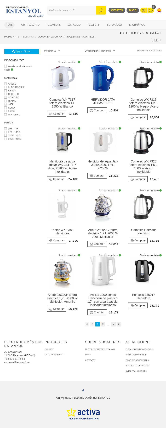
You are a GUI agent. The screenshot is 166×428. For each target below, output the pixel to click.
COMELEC (11, 97)
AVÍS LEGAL (131, 371)
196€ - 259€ (12, 138)
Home (8, 36)
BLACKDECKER (14, 87)
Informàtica (137, 24)
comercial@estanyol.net (17, 362)
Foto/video (114, 24)
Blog (132, 10)
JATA (8, 104)
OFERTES (49, 349)
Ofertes (117, 10)
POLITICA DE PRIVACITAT (137, 365)
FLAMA (10, 100)
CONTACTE (90, 360)
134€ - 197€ (12, 135)
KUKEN (9, 107)
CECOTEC (11, 94)
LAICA (9, 111)
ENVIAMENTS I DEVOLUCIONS (139, 349)
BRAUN (10, 90)
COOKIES (142, 371)
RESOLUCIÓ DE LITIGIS (136, 355)
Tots (9, 24)
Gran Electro (30, 24)
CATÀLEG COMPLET (54, 355)
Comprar (56, 114)
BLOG (87, 355)
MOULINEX (12, 114)
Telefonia (94, 24)
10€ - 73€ (11, 128)
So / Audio (74, 24)
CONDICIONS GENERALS (137, 360)
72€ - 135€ (12, 132)
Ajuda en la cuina (50, 36)
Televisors (54, 24)
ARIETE (10, 83)
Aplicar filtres (21, 51)
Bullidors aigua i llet (81, 36)
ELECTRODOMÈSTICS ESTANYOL (100, 349)
